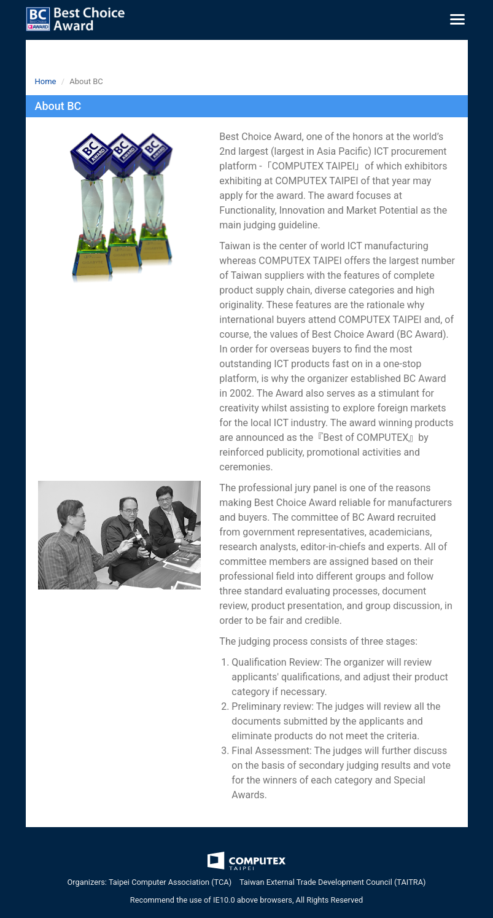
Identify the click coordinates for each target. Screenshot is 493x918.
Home (45, 81)
